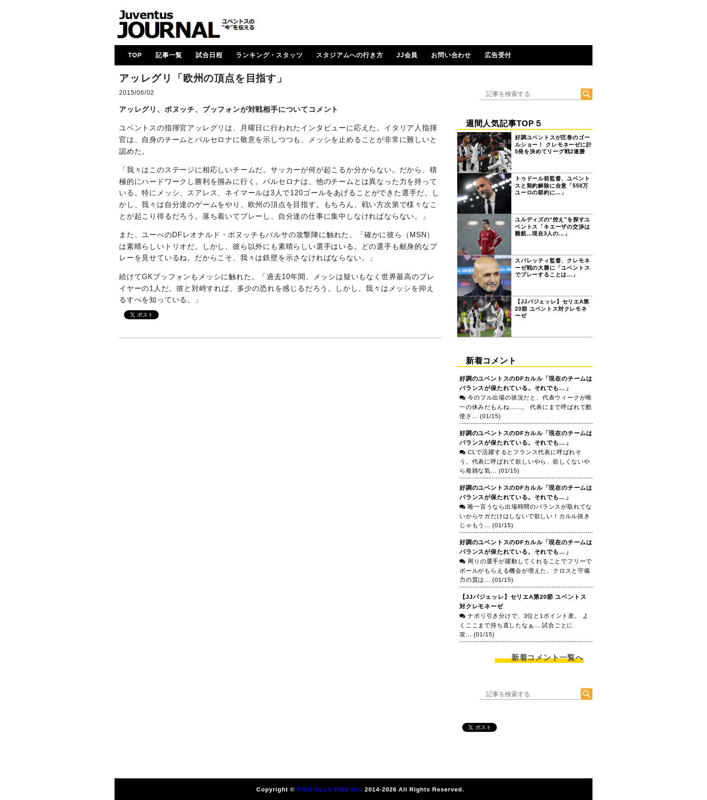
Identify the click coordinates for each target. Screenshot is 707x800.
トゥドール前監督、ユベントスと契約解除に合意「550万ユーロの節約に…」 (552, 185)
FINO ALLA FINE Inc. (330, 789)
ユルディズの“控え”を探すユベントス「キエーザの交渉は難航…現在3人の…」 (552, 226)
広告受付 (498, 55)
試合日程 (209, 55)
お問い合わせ (451, 55)
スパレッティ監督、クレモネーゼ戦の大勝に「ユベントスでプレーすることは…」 (552, 267)
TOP (135, 55)
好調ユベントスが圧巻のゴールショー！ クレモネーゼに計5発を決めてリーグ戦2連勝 (553, 144)
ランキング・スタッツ (269, 55)
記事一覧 (169, 55)
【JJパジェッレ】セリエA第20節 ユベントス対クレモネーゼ (552, 309)
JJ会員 (407, 55)
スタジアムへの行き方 (349, 55)
